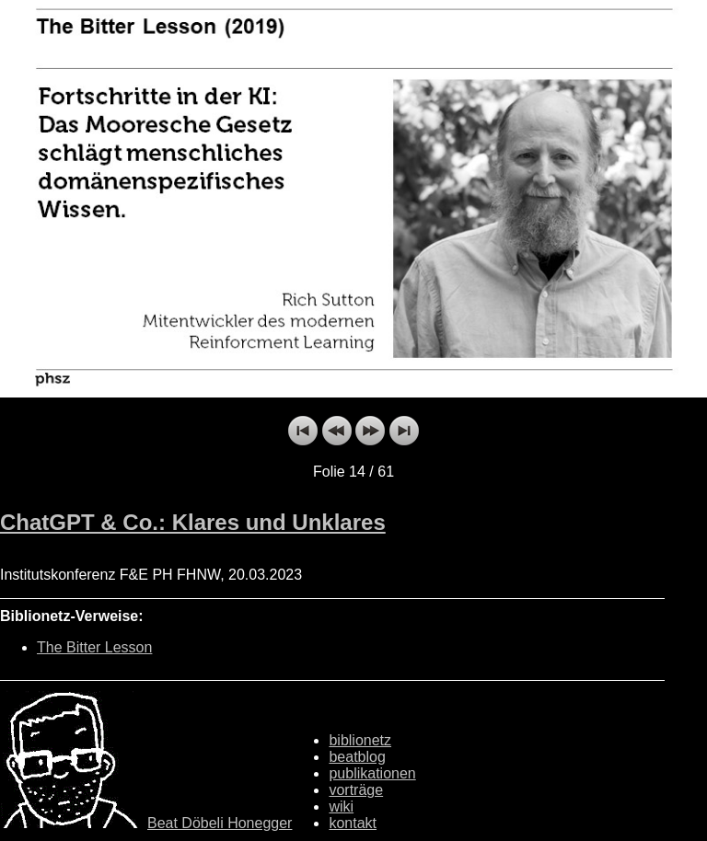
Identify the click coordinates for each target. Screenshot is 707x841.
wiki (341, 806)
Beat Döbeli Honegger (219, 823)
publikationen (372, 773)
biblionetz (360, 740)
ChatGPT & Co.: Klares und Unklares (193, 522)
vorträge (356, 790)
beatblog (357, 757)
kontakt (353, 823)
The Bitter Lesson (94, 647)
